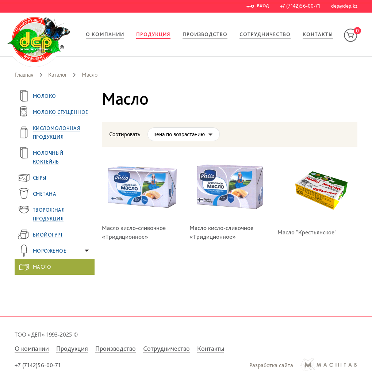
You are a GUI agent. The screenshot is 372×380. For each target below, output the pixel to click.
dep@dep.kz (344, 6)
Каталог (57, 74)
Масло (89, 74)
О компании (105, 34)
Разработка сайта (271, 365)
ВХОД (263, 5)
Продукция (153, 34)
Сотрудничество (265, 34)
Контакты (318, 34)
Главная (24, 74)
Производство (205, 34)
